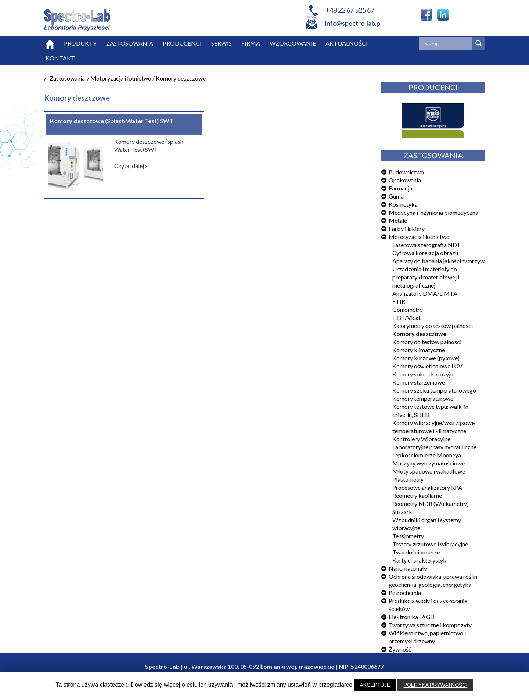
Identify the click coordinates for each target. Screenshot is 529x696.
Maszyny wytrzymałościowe (428, 463)
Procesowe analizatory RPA (427, 487)
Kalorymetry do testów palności (432, 325)
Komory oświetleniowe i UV (427, 366)
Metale (398, 220)
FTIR (398, 301)
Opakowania (405, 179)
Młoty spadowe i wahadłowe (428, 471)
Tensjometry (408, 535)
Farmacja (400, 188)
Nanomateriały (408, 568)
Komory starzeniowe (418, 382)
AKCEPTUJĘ (375, 685)
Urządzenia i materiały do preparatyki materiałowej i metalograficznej (425, 277)
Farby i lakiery (407, 228)
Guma (396, 196)
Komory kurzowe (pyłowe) (426, 357)
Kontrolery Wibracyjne (421, 438)
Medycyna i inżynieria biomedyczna (433, 212)
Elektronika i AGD (412, 616)
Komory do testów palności (426, 341)
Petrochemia (405, 592)
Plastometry (408, 479)
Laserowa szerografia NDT (426, 244)
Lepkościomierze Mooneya (426, 454)
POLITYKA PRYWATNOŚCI (435, 685)
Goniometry (407, 309)
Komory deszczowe (419, 333)
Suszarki (403, 511)
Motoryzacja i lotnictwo (419, 236)
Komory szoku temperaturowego (434, 390)
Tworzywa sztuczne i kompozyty (430, 624)
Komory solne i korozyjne (424, 374)
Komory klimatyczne (418, 349)
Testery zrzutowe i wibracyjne (430, 543)
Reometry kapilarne (417, 495)
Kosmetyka (403, 204)
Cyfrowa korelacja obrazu (425, 252)
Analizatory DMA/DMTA (424, 293)
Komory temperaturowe (422, 398)
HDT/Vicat (406, 317)
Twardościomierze (416, 552)
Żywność (400, 649)
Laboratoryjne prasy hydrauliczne (434, 446)
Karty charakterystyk (419, 560)
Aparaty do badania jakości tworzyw (438, 260)
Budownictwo (406, 171)
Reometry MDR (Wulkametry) (430, 503)
